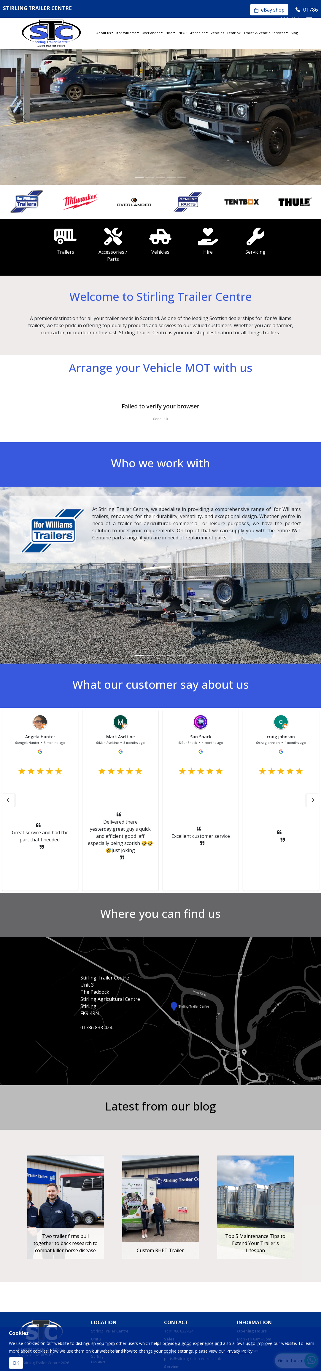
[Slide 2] (149, 177)
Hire (169, 33)
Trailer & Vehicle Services (264, 33)
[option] (27, 202)
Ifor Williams (126, 33)
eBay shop (269, 10)
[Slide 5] (181, 177)
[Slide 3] (160, 177)
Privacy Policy (239, 1351)
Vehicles (217, 33)
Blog (294, 33)
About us (103, 33)
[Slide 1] (139, 177)
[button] (8, 800)
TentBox (234, 33)
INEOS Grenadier (191, 33)
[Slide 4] (171, 177)
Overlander (151, 33)
